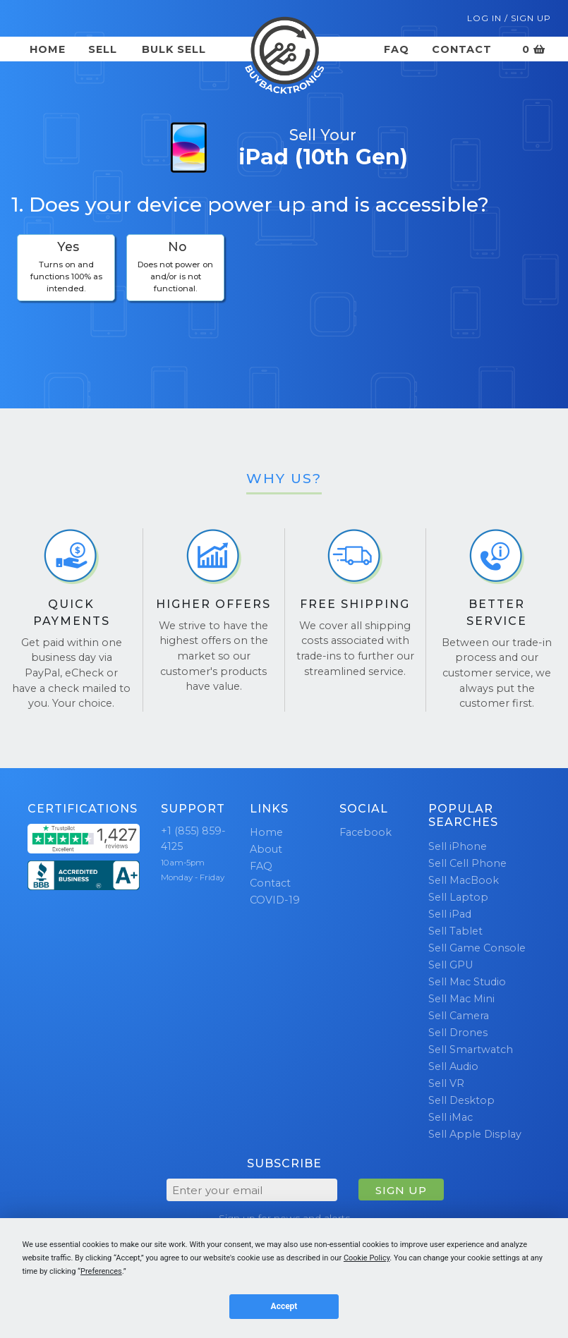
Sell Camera (458, 1015)
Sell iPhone (457, 846)
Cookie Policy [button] (366, 1258)
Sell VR (446, 1083)
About (266, 849)
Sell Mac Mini (461, 998)
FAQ (396, 49)
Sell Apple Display (474, 1134)
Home (48, 49)
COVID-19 (275, 900)
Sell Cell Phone (467, 863)
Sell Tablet (455, 931)
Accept (284, 1306)
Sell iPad (449, 914)
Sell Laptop (458, 897)
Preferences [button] (101, 1271)
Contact (462, 49)
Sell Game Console (477, 948)
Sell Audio (453, 1066)
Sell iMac (450, 1117)
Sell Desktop (461, 1100)
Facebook (365, 832)
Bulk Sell (174, 49)
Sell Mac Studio (467, 981)
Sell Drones (458, 1032)
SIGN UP (401, 1190)
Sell (102, 49)
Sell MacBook (463, 880)
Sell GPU (450, 965)
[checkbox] (66, 268)
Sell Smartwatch (470, 1049)
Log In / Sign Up (509, 18)
